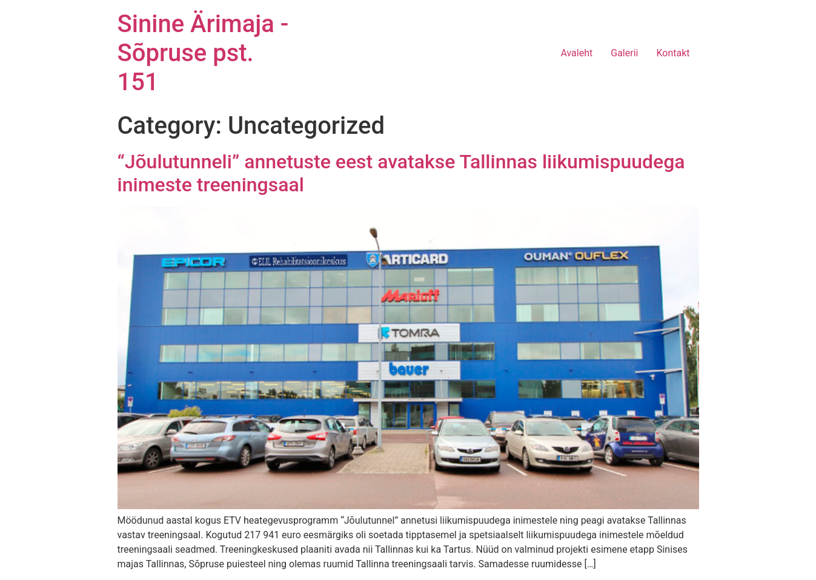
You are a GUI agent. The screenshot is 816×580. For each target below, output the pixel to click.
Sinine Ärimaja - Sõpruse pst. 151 (203, 53)
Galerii (624, 53)
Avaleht (576, 53)
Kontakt (672, 53)
